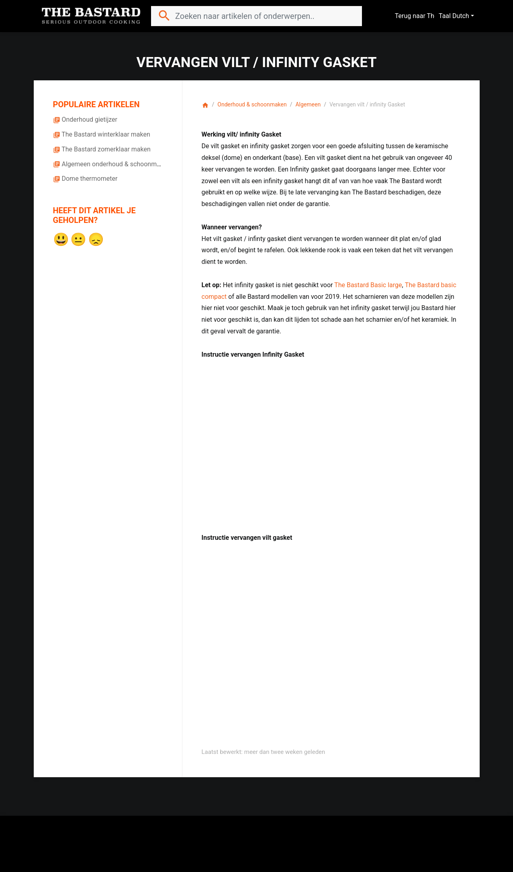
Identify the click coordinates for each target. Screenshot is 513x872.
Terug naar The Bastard (432, 16)
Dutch (460, 16)
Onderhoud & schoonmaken (251, 104)
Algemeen (308, 104)
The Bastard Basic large (368, 285)
